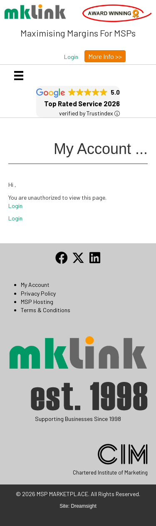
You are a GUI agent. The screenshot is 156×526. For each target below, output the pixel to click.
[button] (71, 56)
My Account (35, 284)
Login (15, 205)
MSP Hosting (37, 301)
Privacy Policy (38, 293)
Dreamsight (84, 506)
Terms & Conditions (45, 309)
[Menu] (18, 75)
